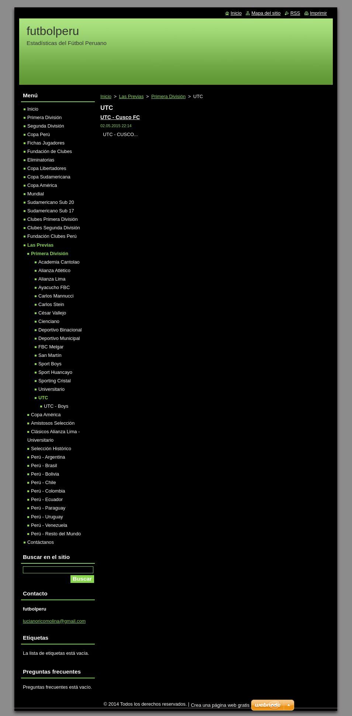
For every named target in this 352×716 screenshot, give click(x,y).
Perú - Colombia (48, 491)
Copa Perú (38, 134)
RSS (295, 13)
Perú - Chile (43, 482)
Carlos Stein (51, 304)
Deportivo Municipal (59, 338)
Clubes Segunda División (53, 227)
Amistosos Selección (53, 423)
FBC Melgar (50, 347)
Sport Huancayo (55, 372)
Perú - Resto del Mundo (56, 533)
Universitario (51, 389)
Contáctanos (40, 542)
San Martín (50, 355)
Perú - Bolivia (45, 474)
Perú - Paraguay (48, 508)
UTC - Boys (56, 406)
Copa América (42, 185)
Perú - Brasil (44, 465)
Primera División (168, 96)
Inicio (105, 96)
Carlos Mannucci (55, 296)
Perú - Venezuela (49, 525)
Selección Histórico (51, 448)
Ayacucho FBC (54, 287)
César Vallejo (52, 313)
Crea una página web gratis (220, 705)
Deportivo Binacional (60, 330)
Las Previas (131, 96)
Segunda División (45, 126)
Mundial (35, 194)
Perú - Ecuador (47, 499)
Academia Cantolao (59, 262)
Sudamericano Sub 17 (50, 210)
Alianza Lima (51, 279)
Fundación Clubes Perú (52, 236)
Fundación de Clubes (49, 151)
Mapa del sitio (265, 13)
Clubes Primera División (52, 219)
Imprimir (318, 13)
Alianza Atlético (54, 270)
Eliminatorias (40, 160)
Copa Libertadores (46, 168)
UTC (43, 397)
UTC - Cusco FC (120, 117)
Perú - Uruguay (47, 516)
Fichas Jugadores (46, 143)
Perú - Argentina (48, 457)
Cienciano (48, 321)
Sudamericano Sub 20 (50, 202)
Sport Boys (50, 363)
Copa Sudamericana (48, 177)
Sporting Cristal (54, 380)
